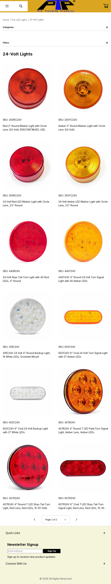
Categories (55, 27)
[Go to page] (56, 519)
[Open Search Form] (21, 6)
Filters (55, 43)
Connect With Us (55, 563)
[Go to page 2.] (76, 519)
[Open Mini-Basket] (107, 6)
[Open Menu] (7, 6)
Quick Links (55, 533)
